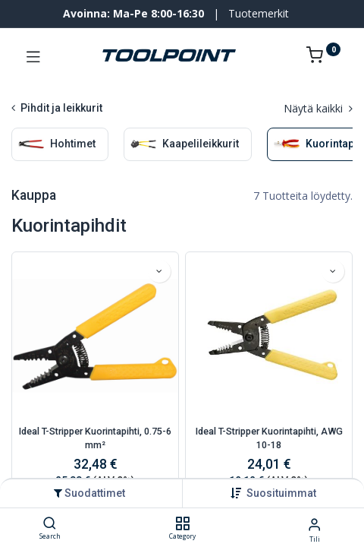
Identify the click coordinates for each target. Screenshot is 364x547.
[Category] (182, 524)
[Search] (49, 524)
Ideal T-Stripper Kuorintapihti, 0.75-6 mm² (95, 438)
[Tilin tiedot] (314, 524)
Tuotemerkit (258, 13)
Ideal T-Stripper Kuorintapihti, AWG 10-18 (269, 438)
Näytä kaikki (318, 108)
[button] (281, 493)
